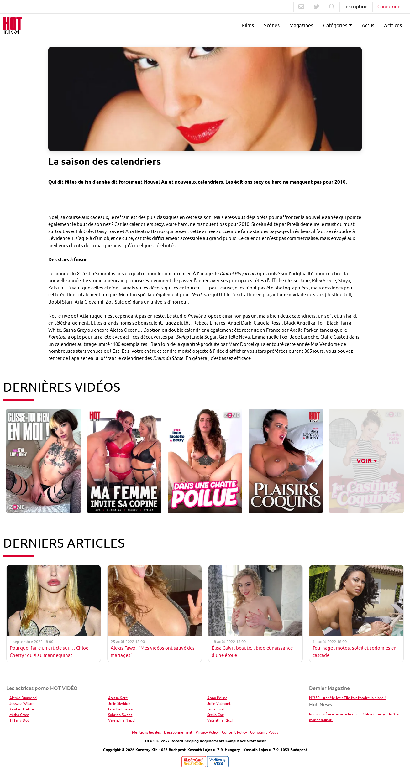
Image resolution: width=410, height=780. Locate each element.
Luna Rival (215, 709)
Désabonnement (178, 732)
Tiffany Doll (19, 720)
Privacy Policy (207, 732)
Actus (368, 25)
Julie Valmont (219, 703)
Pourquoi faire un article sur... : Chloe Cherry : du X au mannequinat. (355, 717)
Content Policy (234, 732)
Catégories (335, 25)
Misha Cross (19, 714)
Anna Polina (217, 697)
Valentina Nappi (121, 720)
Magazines (301, 25)
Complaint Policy (264, 732)
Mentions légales (146, 732)
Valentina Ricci (220, 720)
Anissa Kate (118, 697)
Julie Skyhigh (119, 703)
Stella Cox (215, 714)
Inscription (356, 6)
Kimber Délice (21, 709)
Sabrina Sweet (120, 714)
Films (248, 25)
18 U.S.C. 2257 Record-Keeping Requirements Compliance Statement (205, 741)
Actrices (393, 25)
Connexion (389, 6)
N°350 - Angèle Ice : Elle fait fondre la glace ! (347, 697)
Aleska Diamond (23, 697)
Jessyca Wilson (21, 703)
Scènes (272, 25)
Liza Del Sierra (120, 709)
